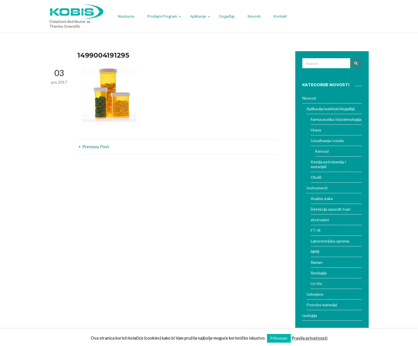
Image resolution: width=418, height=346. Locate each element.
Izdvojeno (315, 294)
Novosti (309, 98)
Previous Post (94, 146)
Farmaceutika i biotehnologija (336, 119)
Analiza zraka (322, 198)
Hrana (316, 130)
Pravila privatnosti (310, 337)
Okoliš (316, 177)
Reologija (319, 272)
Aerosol (322, 151)
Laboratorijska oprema (330, 241)
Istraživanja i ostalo (327, 140)
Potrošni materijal (321, 304)
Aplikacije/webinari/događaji (330, 108)
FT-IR (316, 230)
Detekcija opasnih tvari (330, 209)
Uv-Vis (316, 283)
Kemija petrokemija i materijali (328, 164)
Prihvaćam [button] (278, 338)
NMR (315, 251)
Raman (316, 262)
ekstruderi (320, 219)
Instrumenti (317, 187)
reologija (309, 315)
